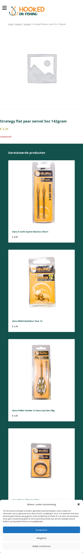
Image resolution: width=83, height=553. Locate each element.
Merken (18, 24)
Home (10, 24)
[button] (78, 504)
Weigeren (41, 538)
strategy (27, 24)
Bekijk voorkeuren (41, 546)
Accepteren (41, 529)
